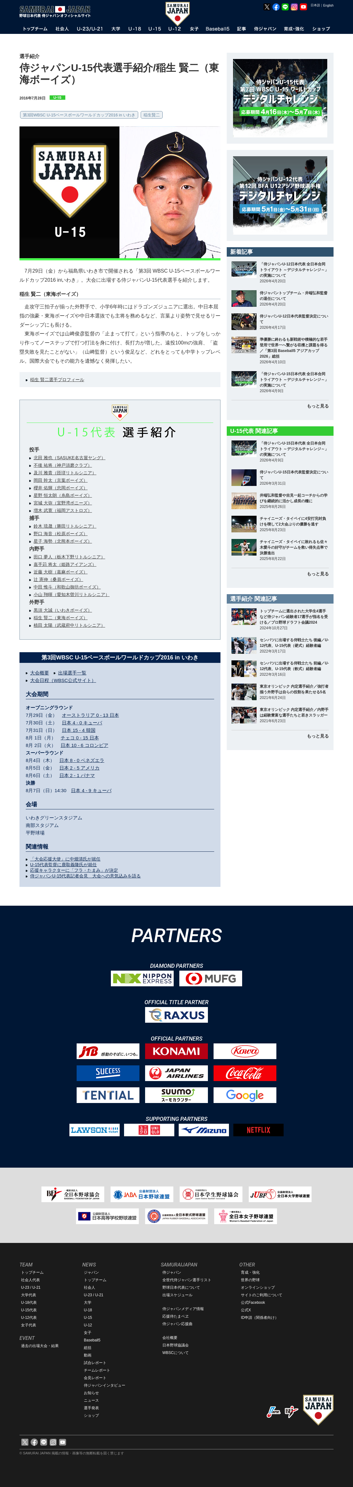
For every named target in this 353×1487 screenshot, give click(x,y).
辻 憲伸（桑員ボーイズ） (58, 579)
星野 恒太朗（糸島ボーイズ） (63, 495)
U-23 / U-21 (31, 1287)
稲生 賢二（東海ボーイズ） (61, 617)
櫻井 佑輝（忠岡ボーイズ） (61, 487)
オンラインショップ (258, 1287)
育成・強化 (250, 1272)
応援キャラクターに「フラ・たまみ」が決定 (74, 870)
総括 (87, 1348)
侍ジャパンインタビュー (104, 1385)
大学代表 (28, 1295)
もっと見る (318, 405)
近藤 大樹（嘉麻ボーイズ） (61, 571)
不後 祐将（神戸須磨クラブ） (63, 465)
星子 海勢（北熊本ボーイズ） (63, 541)
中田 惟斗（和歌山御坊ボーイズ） (67, 586)
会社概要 (169, 1337)
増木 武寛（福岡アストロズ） (63, 510)
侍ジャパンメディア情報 (183, 1309)
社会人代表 (30, 1280)
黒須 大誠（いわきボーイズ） (63, 610)
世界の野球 (250, 1280)
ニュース (91, 1400)
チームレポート (97, 1370)
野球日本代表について (181, 1287)
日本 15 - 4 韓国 (78, 730)
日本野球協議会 (175, 1345)
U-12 (88, 1325)
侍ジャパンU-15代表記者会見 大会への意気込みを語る (85, 875)
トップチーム (32, 1272)
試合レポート (95, 1363)
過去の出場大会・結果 (40, 1346)
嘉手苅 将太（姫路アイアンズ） (65, 564)
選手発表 (91, 1408)
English (328, 5)
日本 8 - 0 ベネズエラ (81, 760)
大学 (87, 1302)
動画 (87, 1355)
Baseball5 (92, 1340)
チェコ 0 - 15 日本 (80, 737)
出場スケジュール (177, 1295)
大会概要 (39, 672)
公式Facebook (253, 1302)
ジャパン (91, 1272)
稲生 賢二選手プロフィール (57, 379)
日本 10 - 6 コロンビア (84, 745)
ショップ (91, 1415)
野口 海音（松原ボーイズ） (61, 533)
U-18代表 (29, 1302)
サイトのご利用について (261, 1295)
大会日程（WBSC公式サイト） (63, 680)
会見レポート (95, 1378)
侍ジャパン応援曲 (177, 1324)
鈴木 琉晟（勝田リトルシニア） (65, 526)
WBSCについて (175, 1353)
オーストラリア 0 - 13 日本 (90, 715)
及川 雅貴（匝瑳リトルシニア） (65, 472)
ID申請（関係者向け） (260, 1317)
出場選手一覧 (72, 672)
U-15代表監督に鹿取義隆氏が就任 (63, 864)
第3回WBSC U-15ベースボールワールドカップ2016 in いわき (79, 115)
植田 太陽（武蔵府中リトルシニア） (69, 625)
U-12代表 (29, 1317)
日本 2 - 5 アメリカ (79, 767)
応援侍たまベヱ (175, 1316)
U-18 (88, 1310)
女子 (87, 1332)
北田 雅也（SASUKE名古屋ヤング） (70, 457)
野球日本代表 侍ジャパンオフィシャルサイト (57, 12)
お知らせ (91, 1393)
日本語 (315, 5)
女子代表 (28, 1325)
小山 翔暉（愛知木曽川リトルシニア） (72, 594)
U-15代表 (29, 1310)
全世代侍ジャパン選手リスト (186, 1280)
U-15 (88, 1317)
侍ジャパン (171, 1272)
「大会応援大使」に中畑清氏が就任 (65, 858)
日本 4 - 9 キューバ (91, 790)
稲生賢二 (152, 115)
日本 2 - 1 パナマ (77, 775)
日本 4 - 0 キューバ (82, 722)
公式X (246, 1310)
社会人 (89, 1287)
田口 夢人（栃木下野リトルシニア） (69, 556)
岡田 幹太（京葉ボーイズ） (61, 480)
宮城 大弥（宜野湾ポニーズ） (63, 502)
